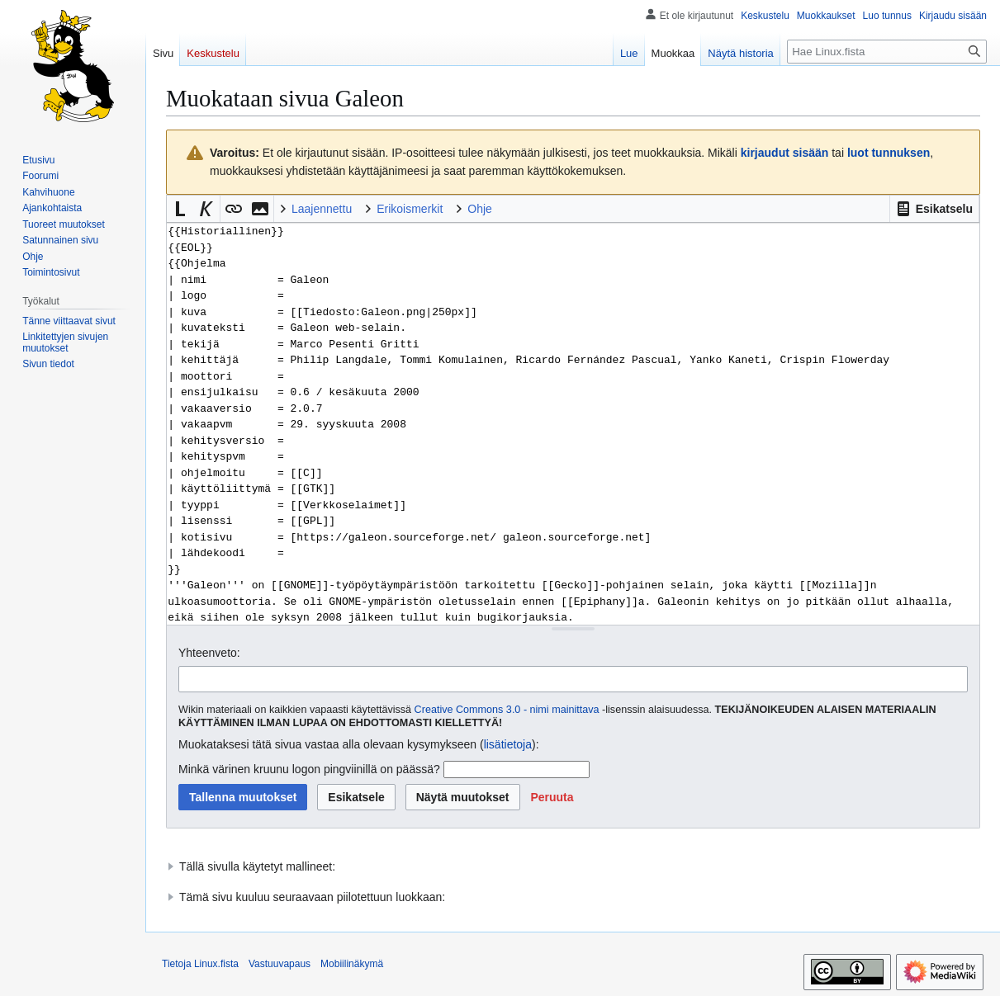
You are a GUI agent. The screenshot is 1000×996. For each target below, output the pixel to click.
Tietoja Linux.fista (200, 964)
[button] (934, 209)
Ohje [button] (479, 208)
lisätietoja (508, 744)
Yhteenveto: (209, 652)
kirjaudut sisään (785, 152)
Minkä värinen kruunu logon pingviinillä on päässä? (309, 769)
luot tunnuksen (888, 152)
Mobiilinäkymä (351, 964)
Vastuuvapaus (279, 964)
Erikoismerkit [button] (410, 208)
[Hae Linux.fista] (887, 52)
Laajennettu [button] (321, 208)
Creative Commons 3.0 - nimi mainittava (507, 709)
